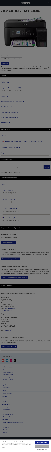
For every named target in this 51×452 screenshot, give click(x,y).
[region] (25, 445)
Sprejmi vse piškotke (42, 442)
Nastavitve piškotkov (42, 449)
